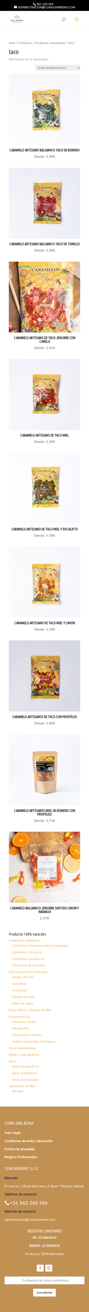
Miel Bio (17, 1091)
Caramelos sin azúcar (27, 952)
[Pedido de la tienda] (57, 68)
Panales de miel (23, 997)
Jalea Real (19, 984)
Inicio (12, 43)
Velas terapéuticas (25, 1066)
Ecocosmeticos (19, 1017)
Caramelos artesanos (24, 940)
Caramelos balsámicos (28, 959)
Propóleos (19, 990)
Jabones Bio (20, 1028)
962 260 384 (45, 4)
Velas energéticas (24, 1073)
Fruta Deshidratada (22, 1048)
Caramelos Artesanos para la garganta (40, 946)
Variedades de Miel (22, 1086)
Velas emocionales (25, 1080)
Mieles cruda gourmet (24, 1055)
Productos (25, 43)
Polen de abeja (22, 1003)
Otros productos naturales (28, 972)
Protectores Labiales (27, 1035)
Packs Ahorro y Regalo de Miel (30, 1010)
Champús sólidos (24, 1022)
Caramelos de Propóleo (29, 965)
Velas (13, 1061)
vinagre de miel (23, 977)
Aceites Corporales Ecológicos (33, 1042)
